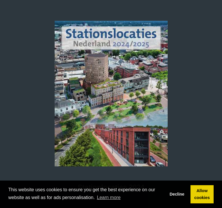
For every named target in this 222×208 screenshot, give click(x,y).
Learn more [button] (109, 197)
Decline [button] (177, 194)
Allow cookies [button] (202, 194)
